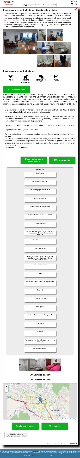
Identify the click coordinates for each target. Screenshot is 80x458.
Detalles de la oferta (25, 426)
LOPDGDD (34, 455)
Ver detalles (54, 426)
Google (35, 451)
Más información (62, 160)
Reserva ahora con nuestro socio (34, 160)
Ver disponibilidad (16, 90)
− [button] (6, 390)
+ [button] (6, 387)
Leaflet (62, 419)
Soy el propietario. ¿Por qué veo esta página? (16, 435)
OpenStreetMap (71, 419)
